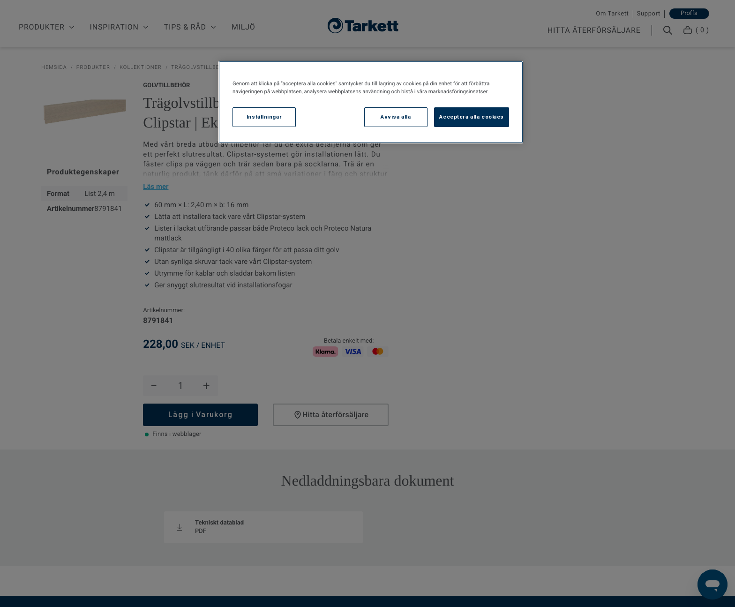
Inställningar (264, 116)
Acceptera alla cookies (471, 116)
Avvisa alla (396, 116)
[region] (370, 102)
